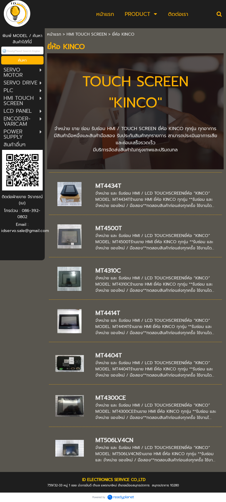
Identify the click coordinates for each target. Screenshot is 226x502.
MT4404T (108, 355)
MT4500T (108, 228)
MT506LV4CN (114, 440)
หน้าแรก (54, 34)
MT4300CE (110, 397)
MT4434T (108, 185)
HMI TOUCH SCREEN (87, 34)
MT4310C (108, 270)
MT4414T (107, 313)
